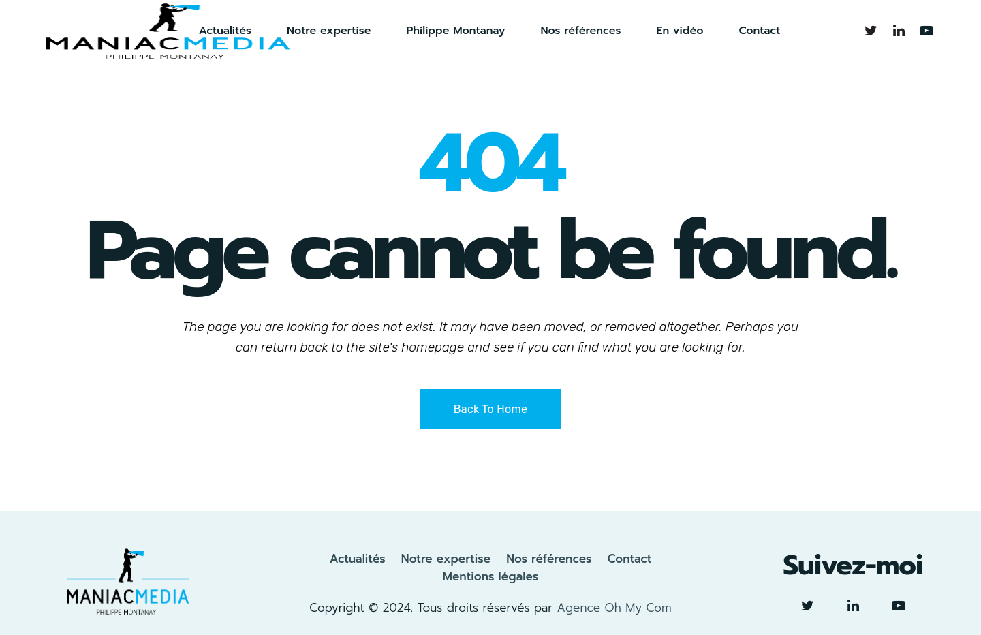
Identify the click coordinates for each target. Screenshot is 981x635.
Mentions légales (491, 576)
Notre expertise (445, 559)
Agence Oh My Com (614, 608)
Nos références (548, 559)
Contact (630, 559)
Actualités (358, 559)
